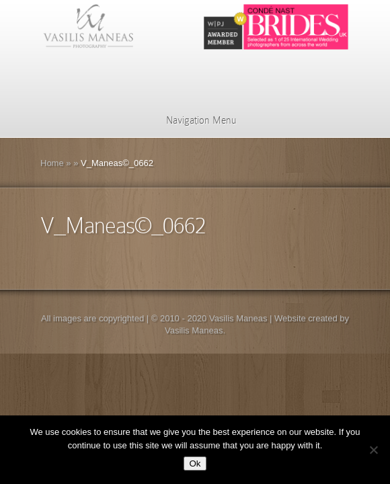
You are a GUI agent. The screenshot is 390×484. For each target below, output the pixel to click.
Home (52, 163)
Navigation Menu (192, 120)
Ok (194, 463)
